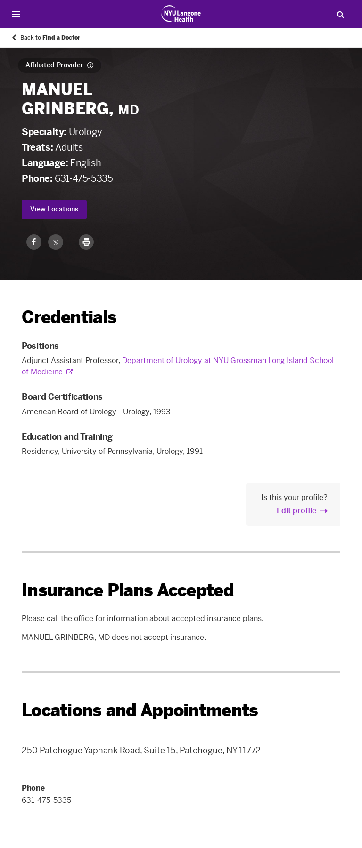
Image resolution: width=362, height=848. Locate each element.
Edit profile (296, 510)
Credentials (69, 317)
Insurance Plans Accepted (128, 590)
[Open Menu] (16, 14)
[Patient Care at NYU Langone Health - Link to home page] (181, 13)
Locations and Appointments (140, 710)
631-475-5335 (84, 178)
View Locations (54, 209)
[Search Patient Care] (340, 14)
